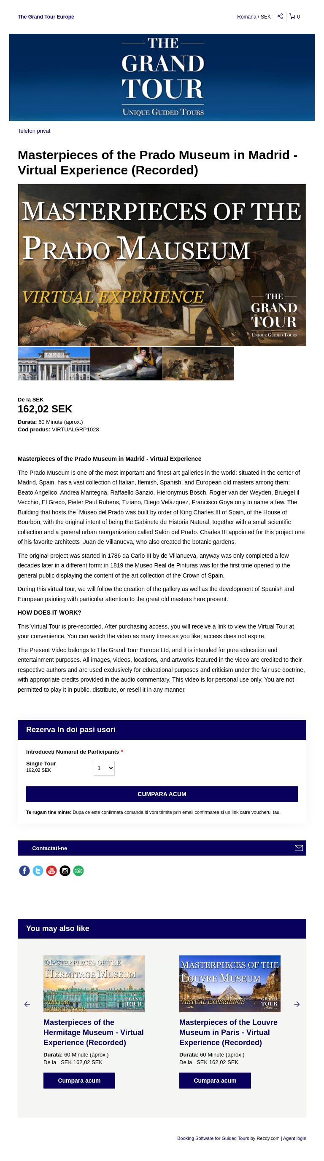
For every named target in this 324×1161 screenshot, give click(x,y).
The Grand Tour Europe (46, 17)
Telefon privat (34, 131)
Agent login (294, 1138)
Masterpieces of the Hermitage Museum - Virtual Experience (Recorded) (93, 1032)
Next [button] (297, 1004)
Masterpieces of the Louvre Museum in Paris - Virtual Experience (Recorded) (228, 1032)
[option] (54, 363)
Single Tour (60, 767)
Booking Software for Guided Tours (213, 1138)
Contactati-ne (49, 848)
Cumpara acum (162, 794)
